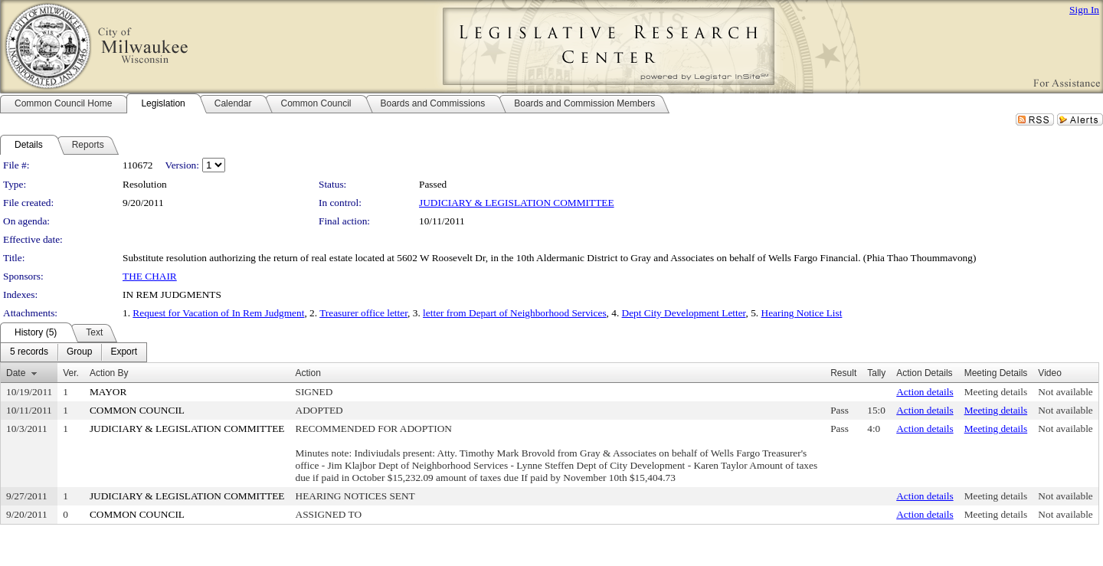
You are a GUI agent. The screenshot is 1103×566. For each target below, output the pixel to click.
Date (15, 373)
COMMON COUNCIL (137, 410)
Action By (109, 373)
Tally (876, 373)
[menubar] (73, 352)
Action (308, 373)
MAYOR (108, 392)
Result (843, 373)
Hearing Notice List (802, 313)
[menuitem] (29, 352)
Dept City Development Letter (684, 313)
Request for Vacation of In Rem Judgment (218, 313)
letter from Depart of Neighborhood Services (514, 313)
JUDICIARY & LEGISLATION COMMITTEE (516, 202)
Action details (924, 392)
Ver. (71, 373)
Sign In (1084, 9)
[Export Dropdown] (123, 352)
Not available (1065, 392)
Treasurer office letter (363, 313)
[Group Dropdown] (79, 352)
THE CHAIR (150, 276)
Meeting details (996, 392)
